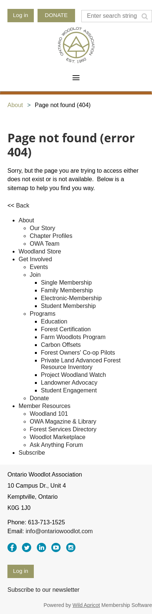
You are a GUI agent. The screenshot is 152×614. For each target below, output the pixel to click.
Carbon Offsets (61, 345)
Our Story (42, 228)
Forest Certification (66, 329)
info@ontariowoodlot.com (59, 531)
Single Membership (66, 282)
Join (35, 275)
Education (54, 321)
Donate (39, 398)
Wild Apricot (86, 605)
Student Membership (68, 306)
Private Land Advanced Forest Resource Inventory (80, 363)
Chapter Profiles (51, 236)
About (15, 105)
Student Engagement (69, 390)
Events (39, 267)
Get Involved (35, 259)
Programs (42, 314)
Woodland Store (40, 251)
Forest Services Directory (63, 429)
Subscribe (32, 452)
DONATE (56, 15)
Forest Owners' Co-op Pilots (78, 352)
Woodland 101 (49, 414)
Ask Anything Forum (56, 445)
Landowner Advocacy (69, 382)
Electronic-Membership (71, 298)
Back (22, 205)
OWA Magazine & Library (63, 421)
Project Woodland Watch (73, 375)
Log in (20, 15)
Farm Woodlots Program (73, 337)
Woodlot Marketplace (57, 437)
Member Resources (45, 406)
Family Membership (67, 290)
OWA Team (44, 243)
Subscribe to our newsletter (43, 590)
